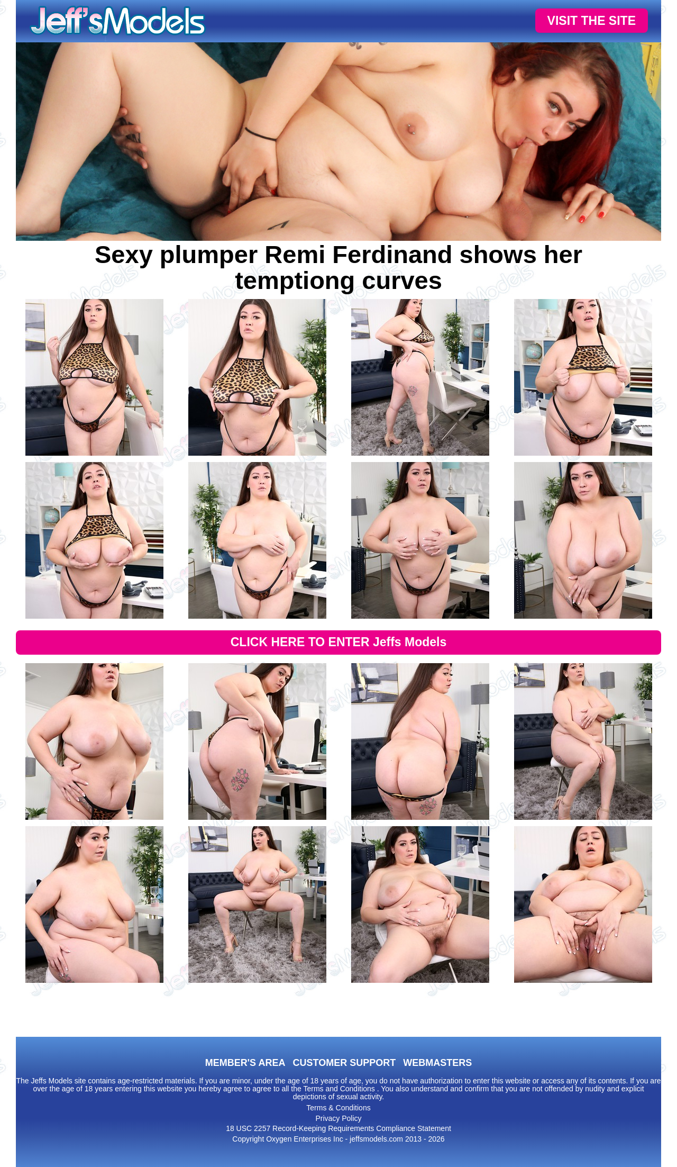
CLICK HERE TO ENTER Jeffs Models (339, 642)
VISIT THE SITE (591, 21)
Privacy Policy (338, 1118)
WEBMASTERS (437, 1063)
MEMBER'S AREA (245, 1063)
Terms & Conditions (338, 1107)
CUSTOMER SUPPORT (344, 1063)
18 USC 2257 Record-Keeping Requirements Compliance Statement (338, 1128)
